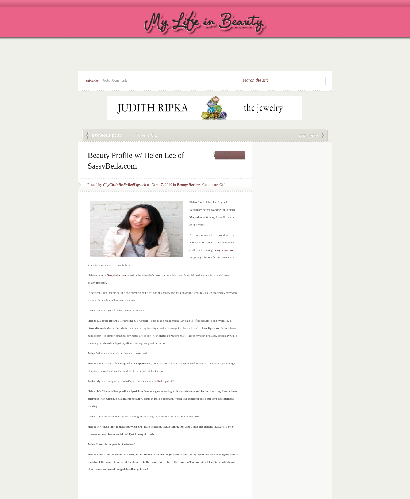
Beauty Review (188, 185)
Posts (106, 80)
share (140, 135)
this (153, 135)
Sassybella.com (116, 275)
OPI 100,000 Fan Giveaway (311, 135)
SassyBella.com (224, 250)
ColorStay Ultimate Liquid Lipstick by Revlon (103, 135)
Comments (119, 80)
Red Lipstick (164, 381)
